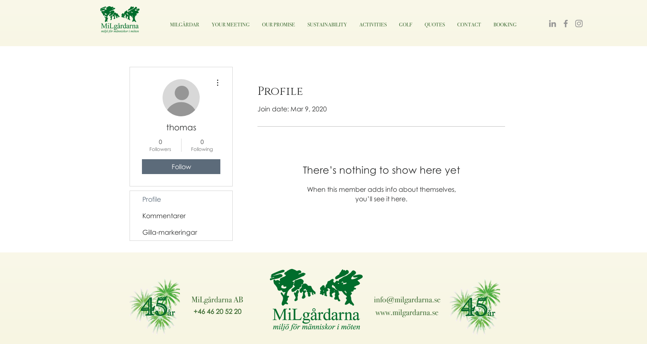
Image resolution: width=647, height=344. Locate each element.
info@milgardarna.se (407, 299)
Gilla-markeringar (169, 232)
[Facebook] (566, 23)
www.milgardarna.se (407, 312)
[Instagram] (579, 23)
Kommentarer (164, 216)
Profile (151, 199)
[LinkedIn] (552, 23)
